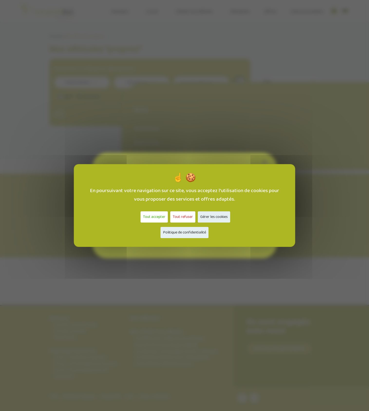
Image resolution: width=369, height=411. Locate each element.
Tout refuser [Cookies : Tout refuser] (183, 217)
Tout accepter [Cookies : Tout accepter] (154, 217)
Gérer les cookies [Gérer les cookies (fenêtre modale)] (214, 217)
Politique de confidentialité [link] (184, 232)
